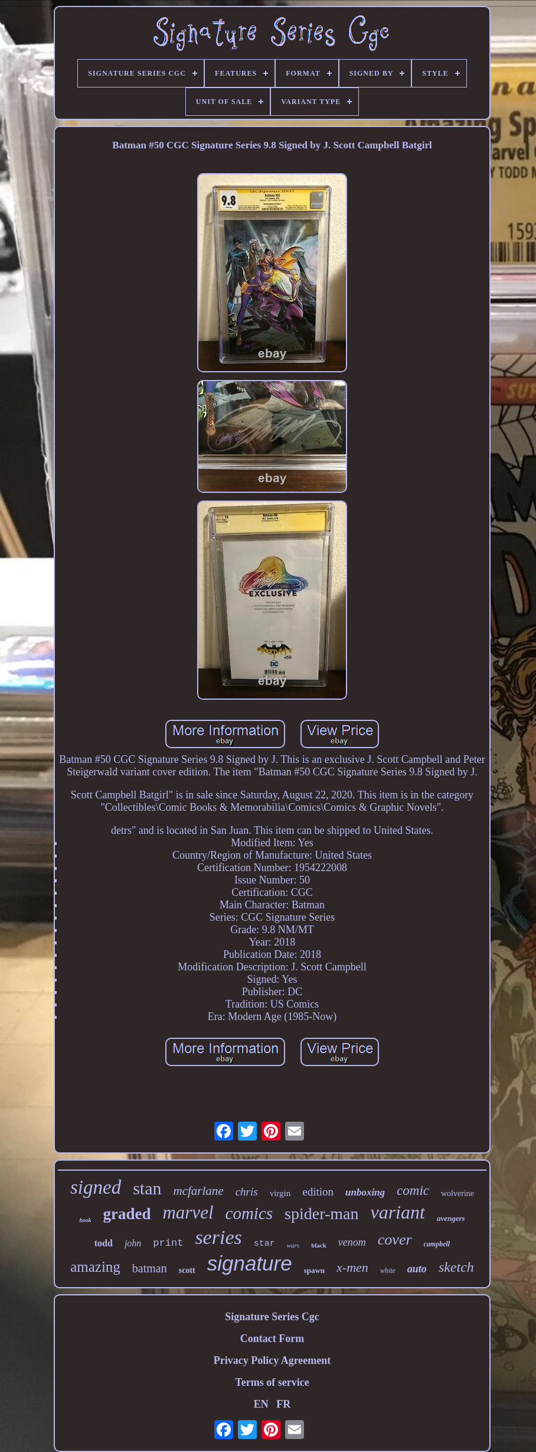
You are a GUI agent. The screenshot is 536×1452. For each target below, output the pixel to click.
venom (352, 1242)
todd (103, 1243)
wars (293, 1245)
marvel (187, 1212)
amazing (95, 1267)
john (133, 1243)
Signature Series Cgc (272, 1317)
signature (249, 1263)
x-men (352, 1267)
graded (127, 1214)
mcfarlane (198, 1191)
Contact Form (272, 1338)
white (388, 1270)
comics (249, 1213)
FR (283, 1404)
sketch (456, 1267)
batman (149, 1268)
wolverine (457, 1193)
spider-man (321, 1213)
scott (187, 1270)
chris (247, 1191)
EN (261, 1404)
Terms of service (272, 1382)
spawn (314, 1270)
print (168, 1243)
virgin (280, 1193)
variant (397, 1212)
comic (413, 1190)
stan (147, 1188)
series (218, 1237)
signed (95, 1187)
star (264, 1244)
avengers (451, 1218)
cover (395, 1239)
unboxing (365, 1192)
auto (417, 1269)
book (85, 1220)
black (318, 1245)
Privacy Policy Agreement (272, 1360)
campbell (437, 1244)
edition (318, 1191)
